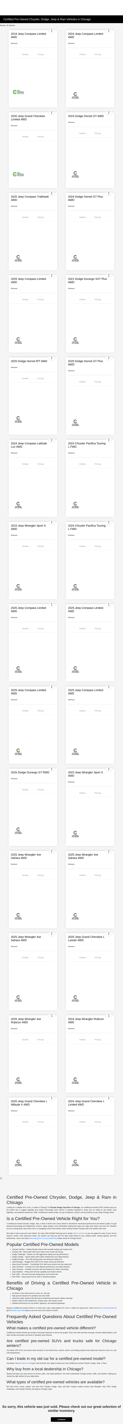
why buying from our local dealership (43, 1238)
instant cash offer (18, 1310)
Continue (61, 1419)
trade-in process (79, 1233)
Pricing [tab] (40, 54)
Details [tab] (25, 54)
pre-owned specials (107, 1308)
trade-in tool (25, 1363)
